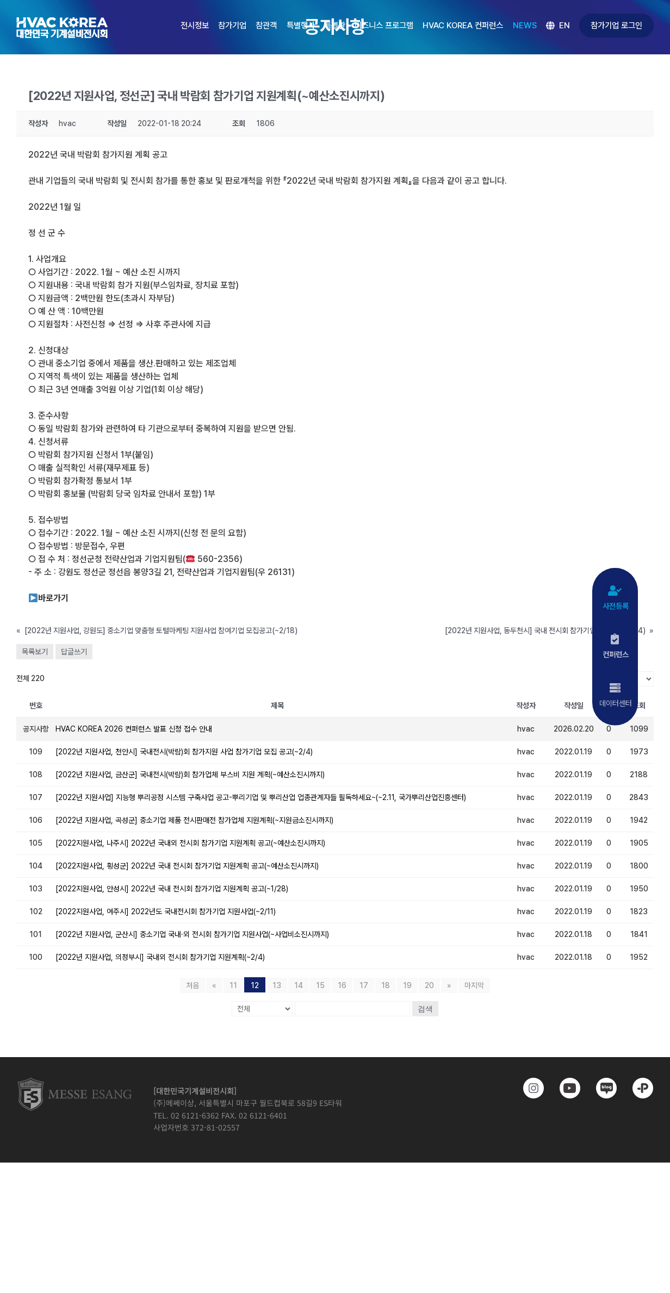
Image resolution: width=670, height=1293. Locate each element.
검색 (425, 1008)
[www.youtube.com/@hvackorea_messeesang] (565, 1088)
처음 (192, 985)
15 (320, 985)
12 (255, 985)
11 (233, 985)
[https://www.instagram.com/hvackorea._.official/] (528, 1088)
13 (276, 985)
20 (429, 985)
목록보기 (35, 651)
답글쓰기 (74, 651)
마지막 (474, 985)
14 (298, 985)
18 (385, 985)
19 (407, 985)
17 (363, 985)
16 (342, 985)
